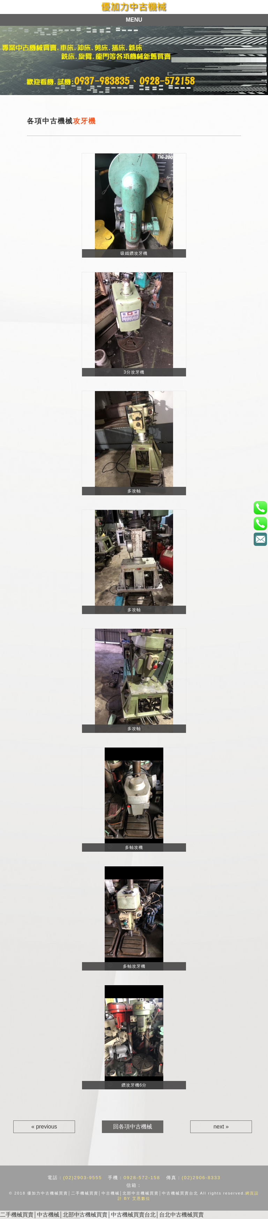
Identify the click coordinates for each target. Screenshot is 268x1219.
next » (221, 1127)
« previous (44, 1127)
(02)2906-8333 (201, 1177)
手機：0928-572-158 (260, 523)
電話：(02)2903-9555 (260, 507)
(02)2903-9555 (82, 1177)
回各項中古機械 (132, 1127)
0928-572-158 (142, 1177)
